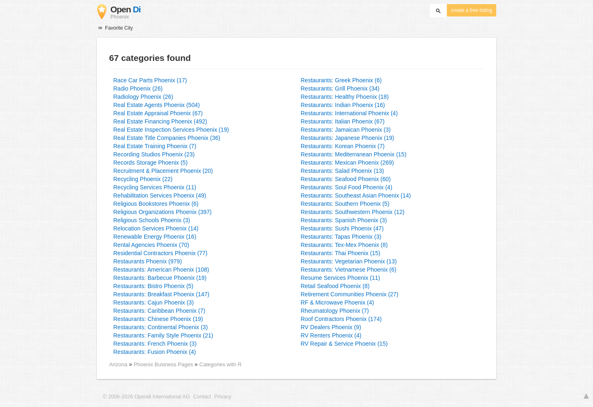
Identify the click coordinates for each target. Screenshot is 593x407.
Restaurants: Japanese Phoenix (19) (347, 138)
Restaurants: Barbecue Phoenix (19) (159, 277)
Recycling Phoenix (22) (143, 179)
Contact (202, 397)
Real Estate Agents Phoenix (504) (156, 105)
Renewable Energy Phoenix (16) (154, 236)
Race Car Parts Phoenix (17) (150, 80)
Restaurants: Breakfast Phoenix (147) (161, 294)
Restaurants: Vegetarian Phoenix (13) (349, 261)
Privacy (222, 397)
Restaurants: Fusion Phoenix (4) (154, 352)
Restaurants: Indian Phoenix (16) (343, 105)
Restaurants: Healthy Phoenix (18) (345, 96)
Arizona (118, 364)
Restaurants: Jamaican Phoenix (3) (346, 129)
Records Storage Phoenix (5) (150, 162)
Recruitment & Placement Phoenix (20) (163, 170)
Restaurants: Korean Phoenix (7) (343, 146)
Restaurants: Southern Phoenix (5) (345, 203)
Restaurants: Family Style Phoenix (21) (163, 335)
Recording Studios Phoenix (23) (154, 154)
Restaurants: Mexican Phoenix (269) (347, 162)
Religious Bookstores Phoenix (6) (155, 203)
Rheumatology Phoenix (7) (335, 310)
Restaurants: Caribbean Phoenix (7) (159, 310)
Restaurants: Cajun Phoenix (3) (153, 302)
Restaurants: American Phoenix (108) (161, 269)
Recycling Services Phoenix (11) (154, 187)
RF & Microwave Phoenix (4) (337, 302)
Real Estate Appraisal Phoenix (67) (158, 113)
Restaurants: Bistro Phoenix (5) (153, 286)
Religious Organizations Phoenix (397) (162, 212)
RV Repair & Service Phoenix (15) (344, 343)
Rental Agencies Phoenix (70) (151, 245)
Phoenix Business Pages (164, 364)
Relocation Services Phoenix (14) (155, 228)
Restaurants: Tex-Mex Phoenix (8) (344, 245)
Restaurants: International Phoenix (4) (349, 113)
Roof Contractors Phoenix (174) (341, 319)
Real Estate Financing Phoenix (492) (160, 121)
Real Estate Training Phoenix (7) (154, 146)
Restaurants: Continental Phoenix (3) (160, 327)
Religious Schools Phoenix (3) (151, 220)
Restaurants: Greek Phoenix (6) (341, 80)
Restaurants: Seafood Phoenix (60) (346, 179)
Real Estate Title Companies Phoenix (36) (166, 138)
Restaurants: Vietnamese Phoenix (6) (348, 269)
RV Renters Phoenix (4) (331, 335)
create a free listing (471, 10)
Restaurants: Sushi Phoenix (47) (342, 228)
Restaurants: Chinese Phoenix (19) (158, 319)
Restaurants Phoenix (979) (147, 261)
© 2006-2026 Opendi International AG (146, 397)
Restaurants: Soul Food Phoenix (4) (346, 187)
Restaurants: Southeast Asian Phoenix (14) (356, 195)
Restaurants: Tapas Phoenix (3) (341, 236)
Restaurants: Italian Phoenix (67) (343, 121)
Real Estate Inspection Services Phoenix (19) (171, 129)
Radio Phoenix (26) (138, 88)
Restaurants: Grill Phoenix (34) (340, 88)
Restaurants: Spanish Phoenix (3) (344, 220)
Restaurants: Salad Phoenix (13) (342, 170)
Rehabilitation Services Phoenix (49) (159, 195)
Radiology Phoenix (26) (143, 96)
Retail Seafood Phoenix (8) (335, 286)
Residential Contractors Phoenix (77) (160, 253)
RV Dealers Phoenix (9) (331, 327)
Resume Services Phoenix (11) (340, 277)
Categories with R (220, 364)
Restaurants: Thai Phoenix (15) (341, 253)
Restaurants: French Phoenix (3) (154, 343)
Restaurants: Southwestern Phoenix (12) (352, 212)
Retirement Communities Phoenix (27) (349, 294)
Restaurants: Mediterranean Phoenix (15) (353, 154)
